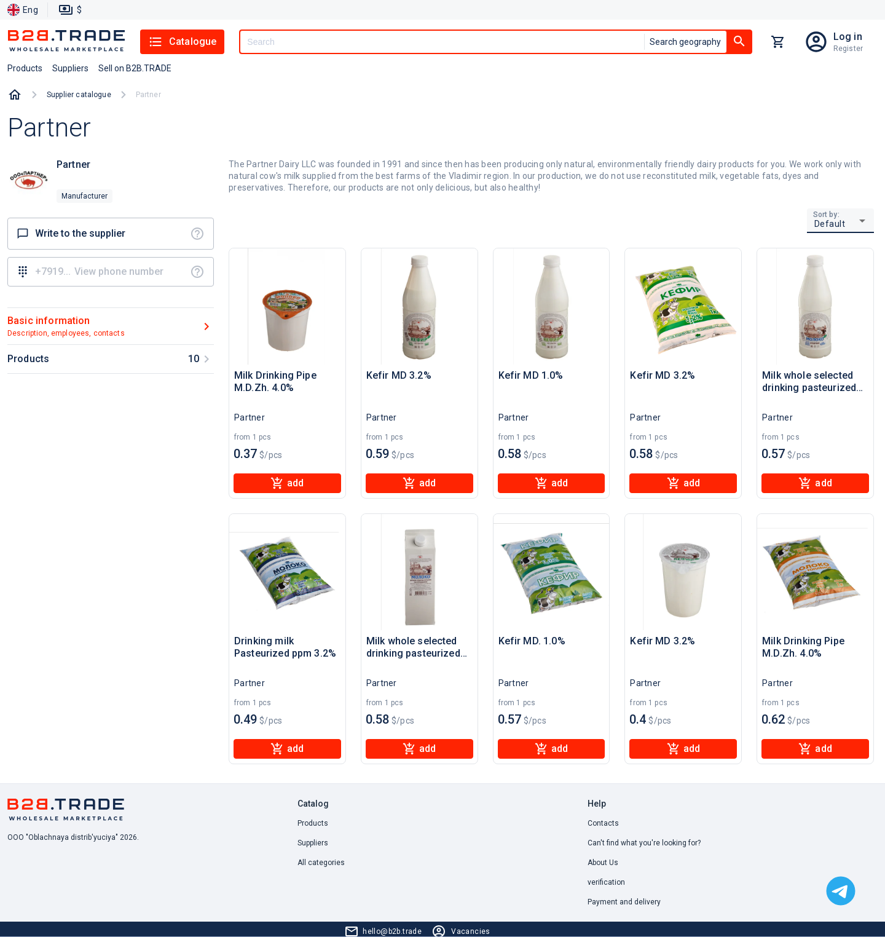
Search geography (685, 42)
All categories (321, 862)
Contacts (603, 823)
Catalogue (182, 41)
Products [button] (24, 68)
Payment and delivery (624, 902)
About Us (603, 862)
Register (848, 48)
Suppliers (312, 843)
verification (606, 882)
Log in (847, 36)
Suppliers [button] (70, 68)
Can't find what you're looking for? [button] (644, 843)
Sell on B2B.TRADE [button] (134, 68)
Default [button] (830, 224)
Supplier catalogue (79, 94)
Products (312, 823)
